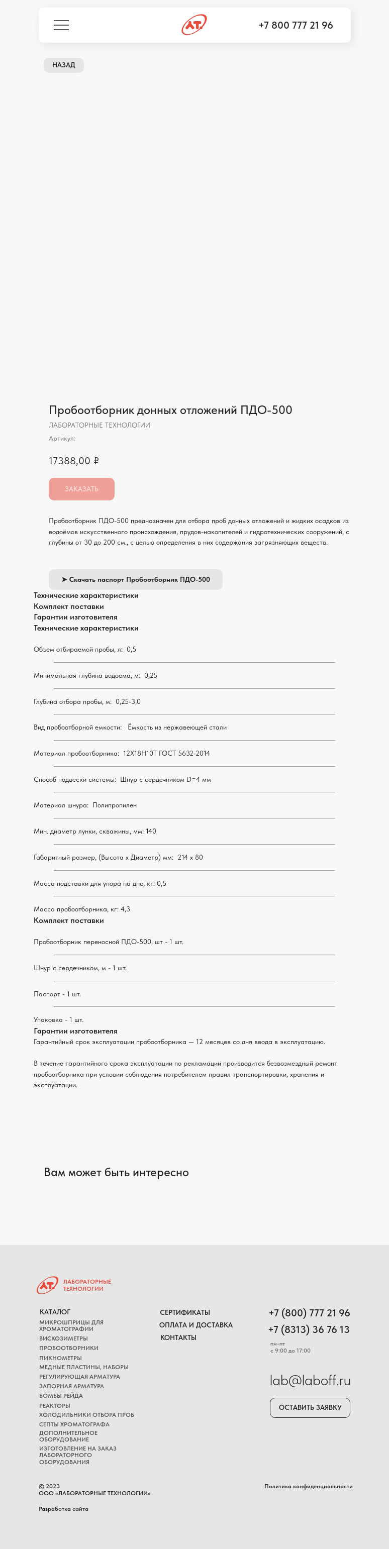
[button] (310, 1408)
